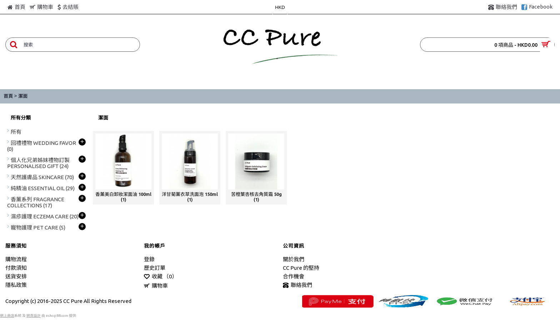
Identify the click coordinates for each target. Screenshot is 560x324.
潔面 (23, 96)
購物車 (156, 286)
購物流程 (16, 259)
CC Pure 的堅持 (301, 268)
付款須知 (16, 268)
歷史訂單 (154, 268)
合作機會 (293, 276)
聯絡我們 (297, 285)
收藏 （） (160, 276)
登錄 (149, 259)
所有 (16, 132)
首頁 (8, 96)
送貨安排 (16, 276)
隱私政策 (16, 285)
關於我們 (293, 259)
